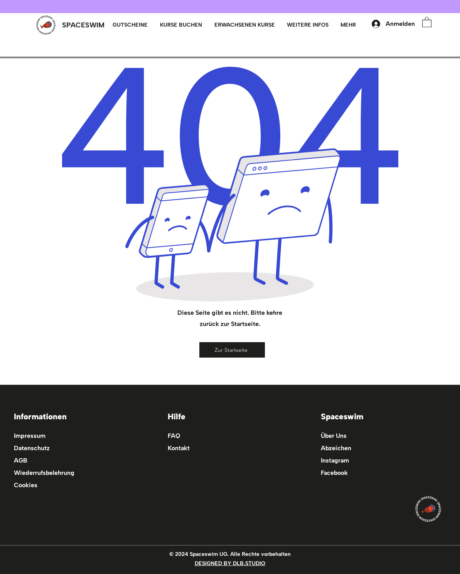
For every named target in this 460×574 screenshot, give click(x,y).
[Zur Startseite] (232, 350)
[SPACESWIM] (83, 25)
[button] (244, 25)
